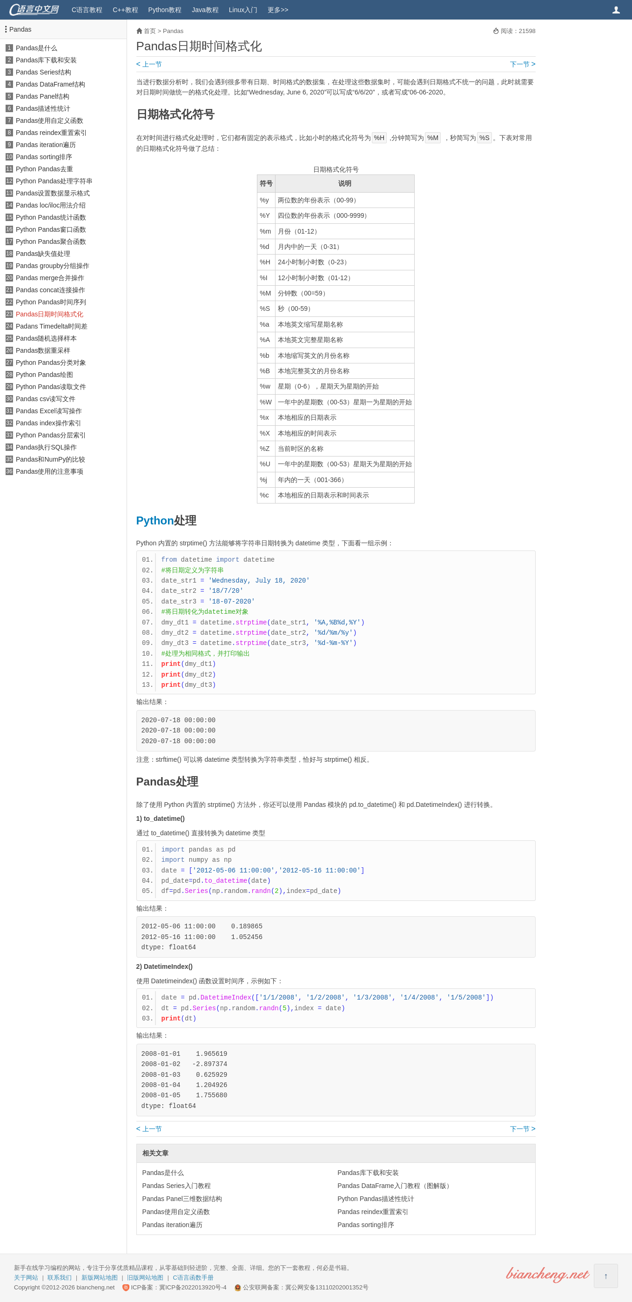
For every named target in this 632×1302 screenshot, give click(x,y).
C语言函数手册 (193, 1277)
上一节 (149, 64)
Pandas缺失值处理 (43, 253)
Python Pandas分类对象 (51, 362)
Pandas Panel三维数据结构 (182, 1198)
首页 (150, 30)
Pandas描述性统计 (43, 108)
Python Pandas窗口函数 (51, 229)
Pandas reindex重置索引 (51, 132)
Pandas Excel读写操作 (49, 411)
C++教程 (125, 9)
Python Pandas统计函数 (51, 217)
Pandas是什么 (36, 48)
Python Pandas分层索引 (51, 435)
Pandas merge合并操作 (50, 278)
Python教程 (165, 9)
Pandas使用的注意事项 (49, 471)
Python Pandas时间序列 (51, 302)
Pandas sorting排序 (44, 157)
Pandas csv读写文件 (45, 399)
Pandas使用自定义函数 (49, 120)
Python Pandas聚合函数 (51, 241)
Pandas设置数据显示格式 (53, 193)
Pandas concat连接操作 (50, 290)
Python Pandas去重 (44, 169)
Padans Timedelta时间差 (51, 326)
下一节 (523, 64)
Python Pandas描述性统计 (375, 1198)
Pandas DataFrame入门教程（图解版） (394, 1185)
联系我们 (59, 1277)
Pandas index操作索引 (48, 423)
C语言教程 (87, 9)
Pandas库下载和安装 (46, 60)
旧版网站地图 (145, 1277)
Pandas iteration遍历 (46, 144)
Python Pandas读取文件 (51, 386)
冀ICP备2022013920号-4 (193, 1287)
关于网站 (26, 1277)
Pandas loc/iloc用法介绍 (51, 205)
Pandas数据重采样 (43, 350)
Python (155, 520)
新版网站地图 (99, 1277)
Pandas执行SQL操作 (46, 447)
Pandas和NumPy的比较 (50, 459)
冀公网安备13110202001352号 (327, 1287)
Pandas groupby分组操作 (52, 265)
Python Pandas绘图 (44, 374)
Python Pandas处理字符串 (54, 181)
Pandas (20, 29)
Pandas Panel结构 (42, 96)
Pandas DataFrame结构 (50, 84)
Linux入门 (243, 9)
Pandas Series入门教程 (176, 1185)
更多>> (278, 9)
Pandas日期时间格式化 (49, 314)
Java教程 (205, 9)
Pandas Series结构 (43, 72)
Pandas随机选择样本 (46, 338)
